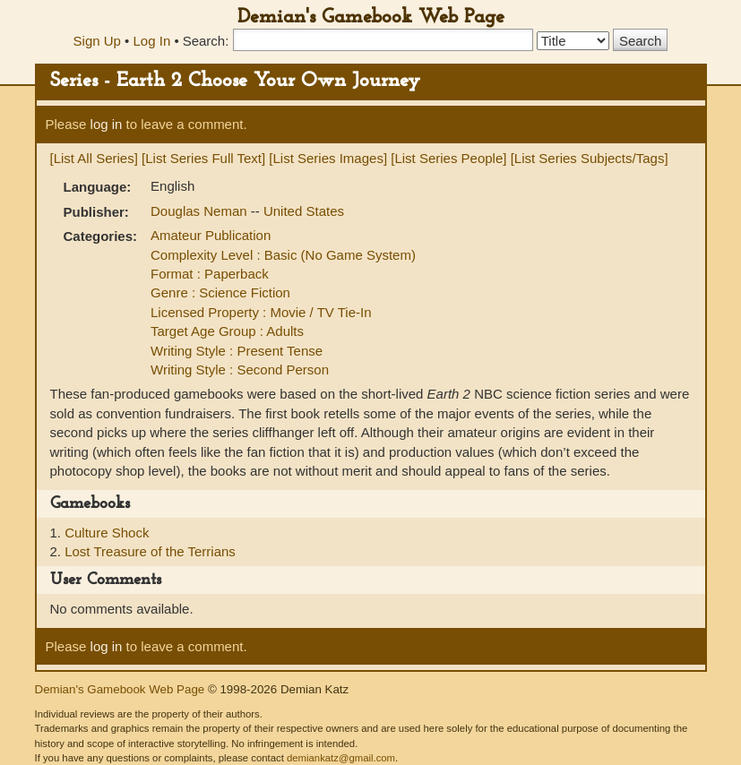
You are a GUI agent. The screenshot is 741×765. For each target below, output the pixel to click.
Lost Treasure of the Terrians (150, 551)
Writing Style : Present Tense (237, 350)
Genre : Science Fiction (220, 292)
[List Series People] (448, 158)
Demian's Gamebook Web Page (370, 17)
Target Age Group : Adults (227, 331)
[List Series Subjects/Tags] (589, 158)
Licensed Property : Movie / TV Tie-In (261, 312)
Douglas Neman (201, 211)
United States (303, 211)
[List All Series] (94, 158)
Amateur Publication (211, 235)
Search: (206, 40)
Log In (152, 40)
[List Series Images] (328, 158)
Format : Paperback (210, 273)
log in (106, 124)
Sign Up (97, 40)
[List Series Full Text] (203, 158)
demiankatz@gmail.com (341, 757)
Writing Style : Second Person (240, 369)
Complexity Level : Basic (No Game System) (283, 254)
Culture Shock (107, 532)
